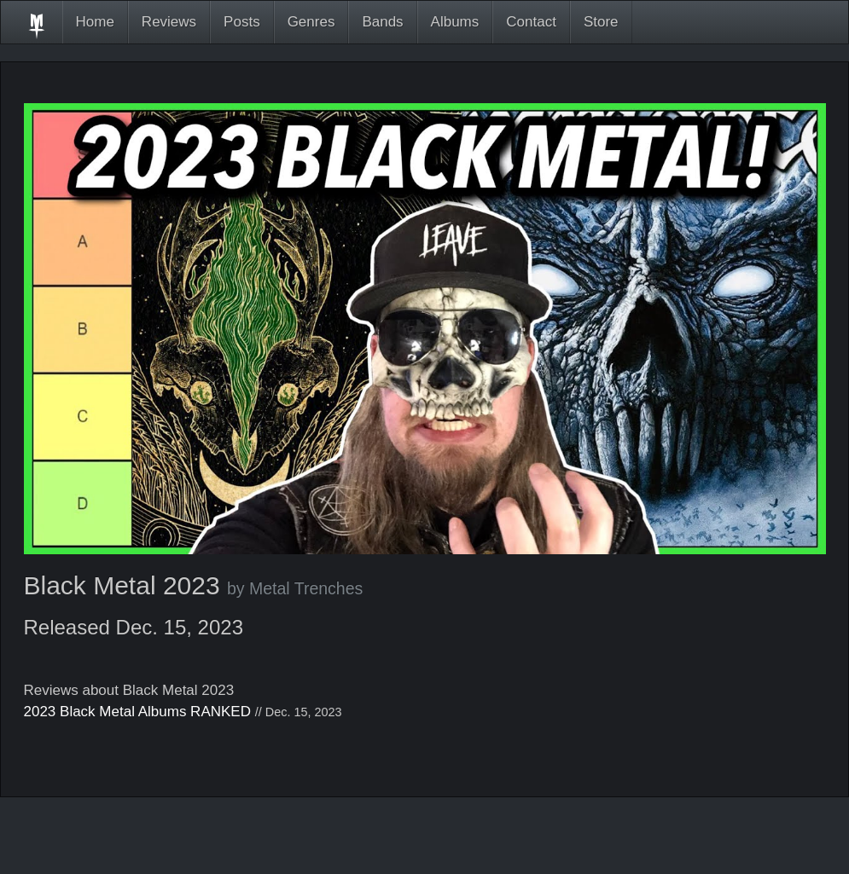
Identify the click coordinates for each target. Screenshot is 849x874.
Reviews (169, 22)
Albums (455, 22)
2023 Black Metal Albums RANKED (137, 711)
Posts (242, 22)
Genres (311, 22)
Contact (531, 22)
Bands (382, 22)
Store (601, 22)
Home (95, 22)
